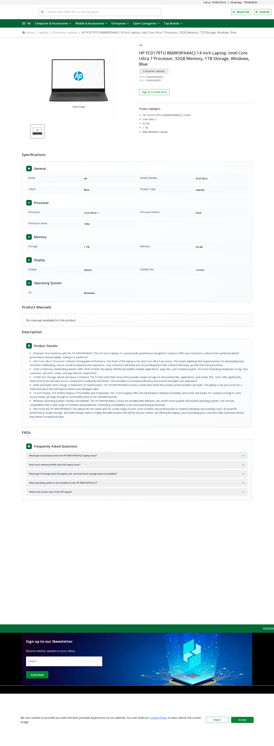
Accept (242, 720)
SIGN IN (262, 12)
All (26, 23)
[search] (42, 12)
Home (28, 32)
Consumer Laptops (65, 32)
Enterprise (120, 23)
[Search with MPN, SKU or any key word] (103, 12)
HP (140, 45)
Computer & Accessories (53, 23)
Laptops (43, 32)
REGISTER (241, 12)
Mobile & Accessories (91, 23)
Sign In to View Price (154, 92)
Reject (217, 720)
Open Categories (146, 23)
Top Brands (173, 23)
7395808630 (250, 2)
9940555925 (219, 2)
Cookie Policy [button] (158, 718)
